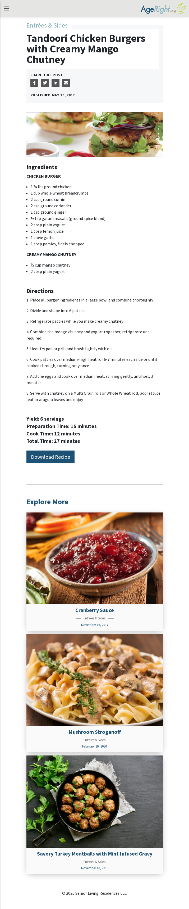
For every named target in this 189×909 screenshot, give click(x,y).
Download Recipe (50, 456)
